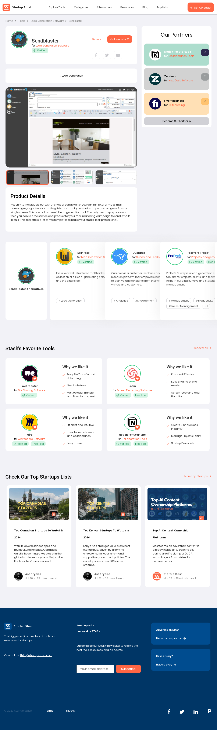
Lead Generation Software (49, 21)
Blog (145, 7)
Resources (127, 7)
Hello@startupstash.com (36, 655)
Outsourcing (177, 105)
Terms (49, 710)
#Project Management (183, 306)
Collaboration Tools (181, 56)
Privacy (70, 710)
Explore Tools (57, 7)
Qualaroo (138, 253)
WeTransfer (30, 386)
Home (11, 21)
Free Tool (140, 395)
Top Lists (162, 7)
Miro (29, 434)
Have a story (166, 664)
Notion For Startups (177, 52)
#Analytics (121, 300)
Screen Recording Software (134, 390)
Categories (81, 7)
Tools (21, 21)
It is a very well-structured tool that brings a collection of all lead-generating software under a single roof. (84, 277)
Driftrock (83, 253)
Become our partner (171, 638)
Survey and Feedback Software (156, 257)
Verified (40, 50)
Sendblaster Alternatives (26, 289)
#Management (179, 300)
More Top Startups (197, 476)
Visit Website (120, 39)
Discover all (202, 348)
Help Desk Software (181, 80)
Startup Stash (22, 7)
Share (97, 39)
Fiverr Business (174, 101)
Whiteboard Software (31, 439)
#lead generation (71, 75)
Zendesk (170, 76)
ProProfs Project (199, 253)
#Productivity (204, 300)
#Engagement (144, 300)
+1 (206, 306)
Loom (132, 386)
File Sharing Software (31, 390)
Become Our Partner (177, 121)
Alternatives (104, 7)
